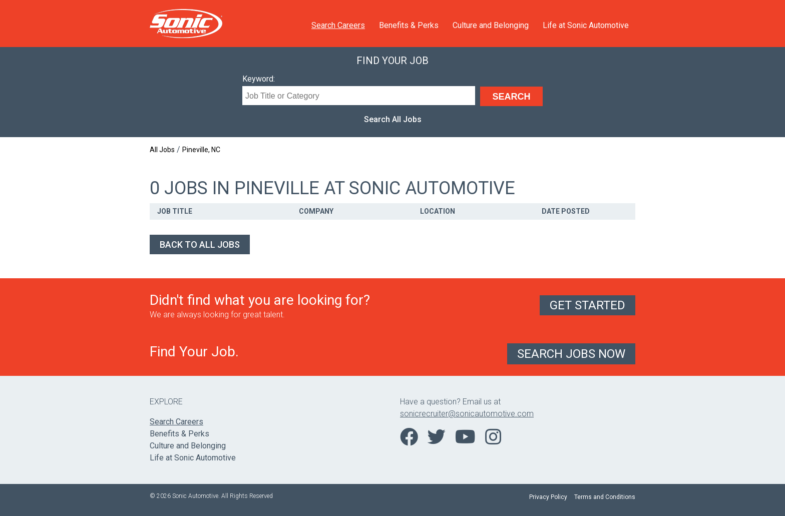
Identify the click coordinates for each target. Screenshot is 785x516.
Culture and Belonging (491, 25)
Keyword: (258, 79)
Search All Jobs (393, 119)
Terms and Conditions (604, 496)
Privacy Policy (548, 496)
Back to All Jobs (200, 244)
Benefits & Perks (409, 25)
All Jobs (162, 150)
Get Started (587, 305)
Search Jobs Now (571, 354)
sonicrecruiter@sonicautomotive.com (467, 413)
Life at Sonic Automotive (586, 25)
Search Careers (338, 25)
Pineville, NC (201, 150)
